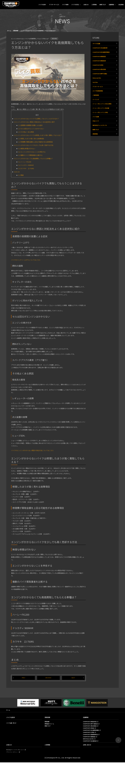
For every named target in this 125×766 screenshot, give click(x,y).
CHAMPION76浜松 (98, 71)
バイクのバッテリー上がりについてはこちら (25, 260)
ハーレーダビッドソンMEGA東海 (103, 119)
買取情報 (15, 31)
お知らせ (86, 4)
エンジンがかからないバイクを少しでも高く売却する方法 (33, 145)
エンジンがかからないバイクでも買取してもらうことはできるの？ (36, 119)
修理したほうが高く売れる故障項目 (31, 139)
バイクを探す (42, 4)
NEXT (73, 678)
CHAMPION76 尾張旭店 (89, 739)
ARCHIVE (48, 678)
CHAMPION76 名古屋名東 (100, 49)
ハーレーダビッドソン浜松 (101, 130)
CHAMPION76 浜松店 (89, 729)
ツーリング (96, 114)
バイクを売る (75, 4)
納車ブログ (103, 4)
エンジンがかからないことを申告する (32, 152)
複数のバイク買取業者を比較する (30, 155)
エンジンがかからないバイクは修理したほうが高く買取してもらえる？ (38, 135)
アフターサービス (54, 4)
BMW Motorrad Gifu (89, 741)
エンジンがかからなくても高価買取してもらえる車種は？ (33, 158)
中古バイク (96, 141)
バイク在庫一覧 (10, 723)
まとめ (17, 172)
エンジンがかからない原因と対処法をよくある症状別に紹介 (34, 122)
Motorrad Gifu (97, 87)
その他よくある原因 (26, 132)
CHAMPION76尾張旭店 (100, 60)
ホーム (9, 31)
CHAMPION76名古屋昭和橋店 (102, 55)
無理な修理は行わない (26, 149)
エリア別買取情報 (98, 103)
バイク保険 (65, 4)
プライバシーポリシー (12, 755)
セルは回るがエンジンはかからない (31, 129)
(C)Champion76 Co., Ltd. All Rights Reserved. (62, 761)
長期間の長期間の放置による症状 (30, 125)
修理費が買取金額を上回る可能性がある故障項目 (35, 142)
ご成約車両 (96, 109)
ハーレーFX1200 (24, 162)
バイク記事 (96, 135)
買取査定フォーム (50, 724)
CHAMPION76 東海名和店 (90, 722)
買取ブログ (48, 727)
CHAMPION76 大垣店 (89, 734)
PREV (23, 678)
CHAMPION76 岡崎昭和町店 (91, 737)
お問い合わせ (87, 748)
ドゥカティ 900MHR (26, 165)
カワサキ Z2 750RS (26, 168)
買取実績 (47, 718)
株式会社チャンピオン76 (100, 146)
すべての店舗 (97, 44)
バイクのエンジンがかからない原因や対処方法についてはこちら (32, 450)
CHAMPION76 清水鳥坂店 (90, 727)
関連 (21, 175)
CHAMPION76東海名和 (100, 66)
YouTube (95, 92)
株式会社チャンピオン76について (15, 753)
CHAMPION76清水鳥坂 (100, 76)
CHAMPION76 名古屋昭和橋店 (91, 732)
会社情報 (121, 4)
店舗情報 (111, 4)
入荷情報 (94, 4)
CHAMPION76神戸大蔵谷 (100, 82)
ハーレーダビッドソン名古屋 (101, 125)
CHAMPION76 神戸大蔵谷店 (91, 724)
